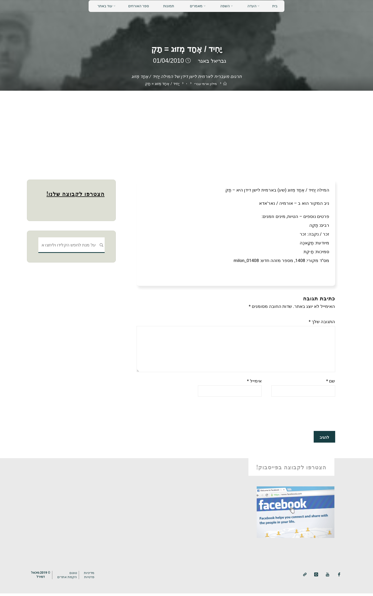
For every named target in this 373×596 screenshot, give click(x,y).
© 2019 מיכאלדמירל (41, 577)
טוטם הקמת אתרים (69, 577)
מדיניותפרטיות (92, 577)
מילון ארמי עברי (205, 83)
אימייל (254, 383)
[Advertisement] (186, 129)
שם (330, 383)
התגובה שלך (322, 321)
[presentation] (295, 417)
